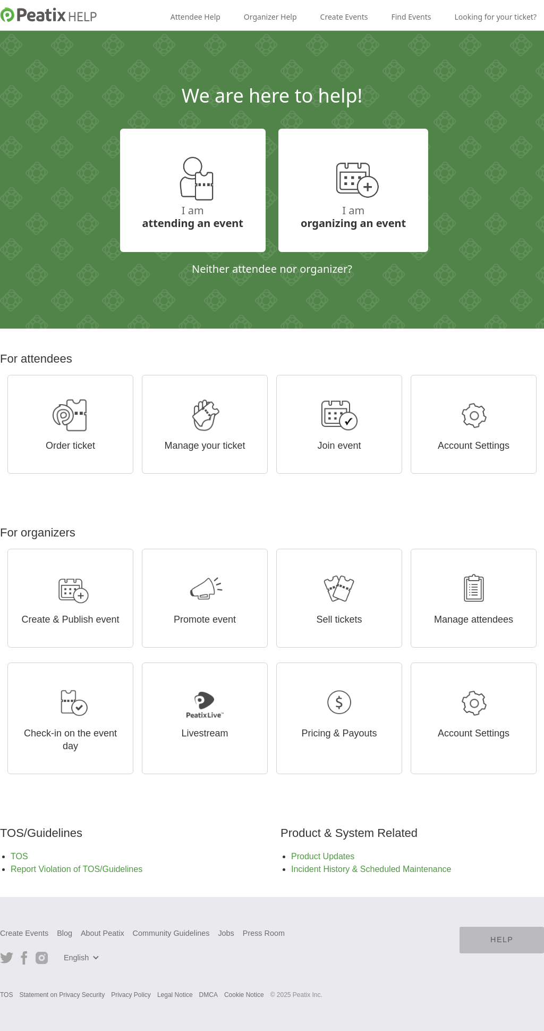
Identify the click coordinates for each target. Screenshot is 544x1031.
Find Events (411, 17)
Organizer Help (270, 17)
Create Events (344, 17)
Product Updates (322, 856)
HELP (501, 939)
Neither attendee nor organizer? (272, 268)
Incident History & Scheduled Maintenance (371, 869)
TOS (19, 856)
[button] (82, 957)
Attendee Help (195, 17)
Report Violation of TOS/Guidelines (76, 869)
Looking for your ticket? (495, 17)
